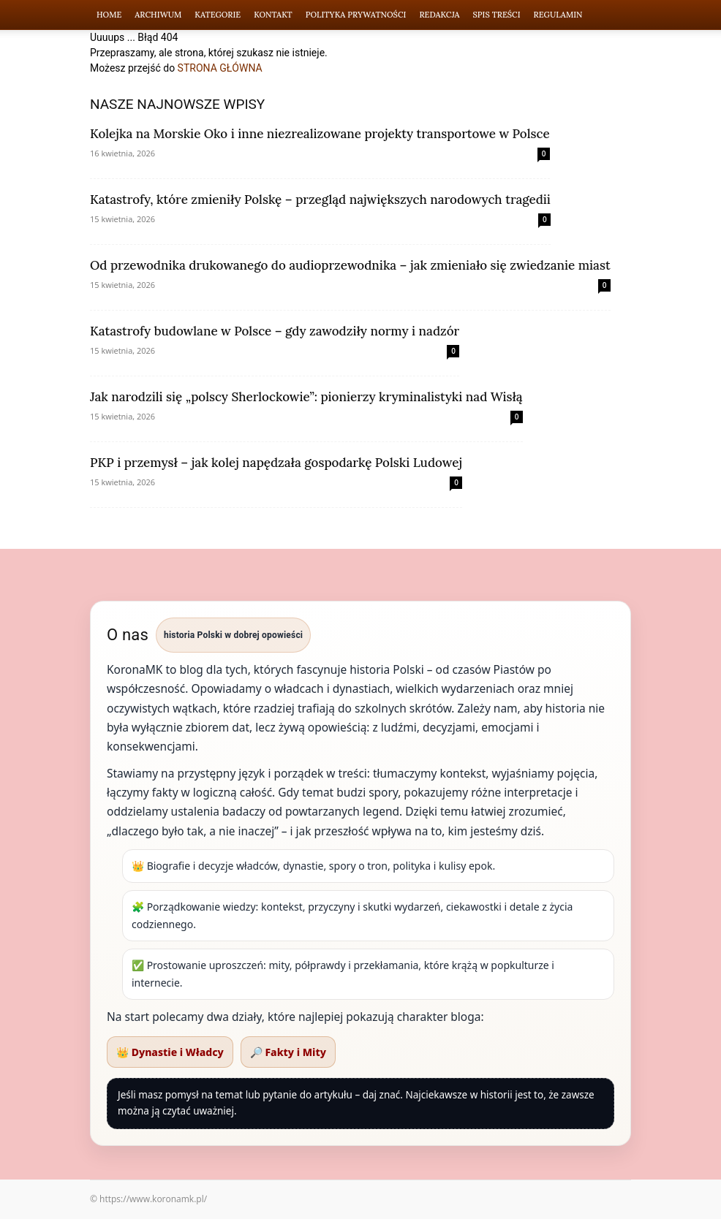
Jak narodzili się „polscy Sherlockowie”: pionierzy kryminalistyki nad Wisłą (306, 397)
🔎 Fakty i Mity (288, 1052)
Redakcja (439, 15)
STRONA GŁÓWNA (220, 68)
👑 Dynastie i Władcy (170, 1052)
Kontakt (273, 15)
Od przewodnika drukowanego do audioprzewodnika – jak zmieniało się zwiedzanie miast (350, 265)
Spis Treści (497, 15)
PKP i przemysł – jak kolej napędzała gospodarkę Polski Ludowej (276, 463)
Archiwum (158, 15)
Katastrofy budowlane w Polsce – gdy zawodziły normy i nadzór (274, 331)
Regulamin (558, 15)
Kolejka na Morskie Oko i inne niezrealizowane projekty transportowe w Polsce (320, 134)
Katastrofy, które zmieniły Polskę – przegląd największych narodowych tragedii (320, 199)
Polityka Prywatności (356, 15)
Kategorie (218, 15)
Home (109, 15)
